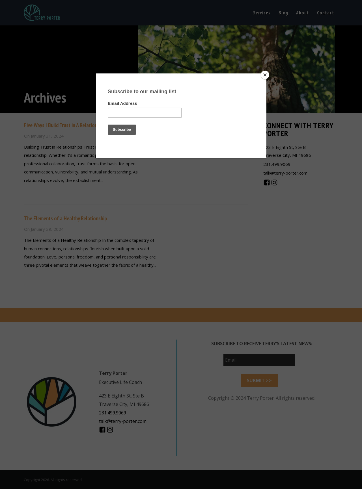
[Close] (265, 75)
